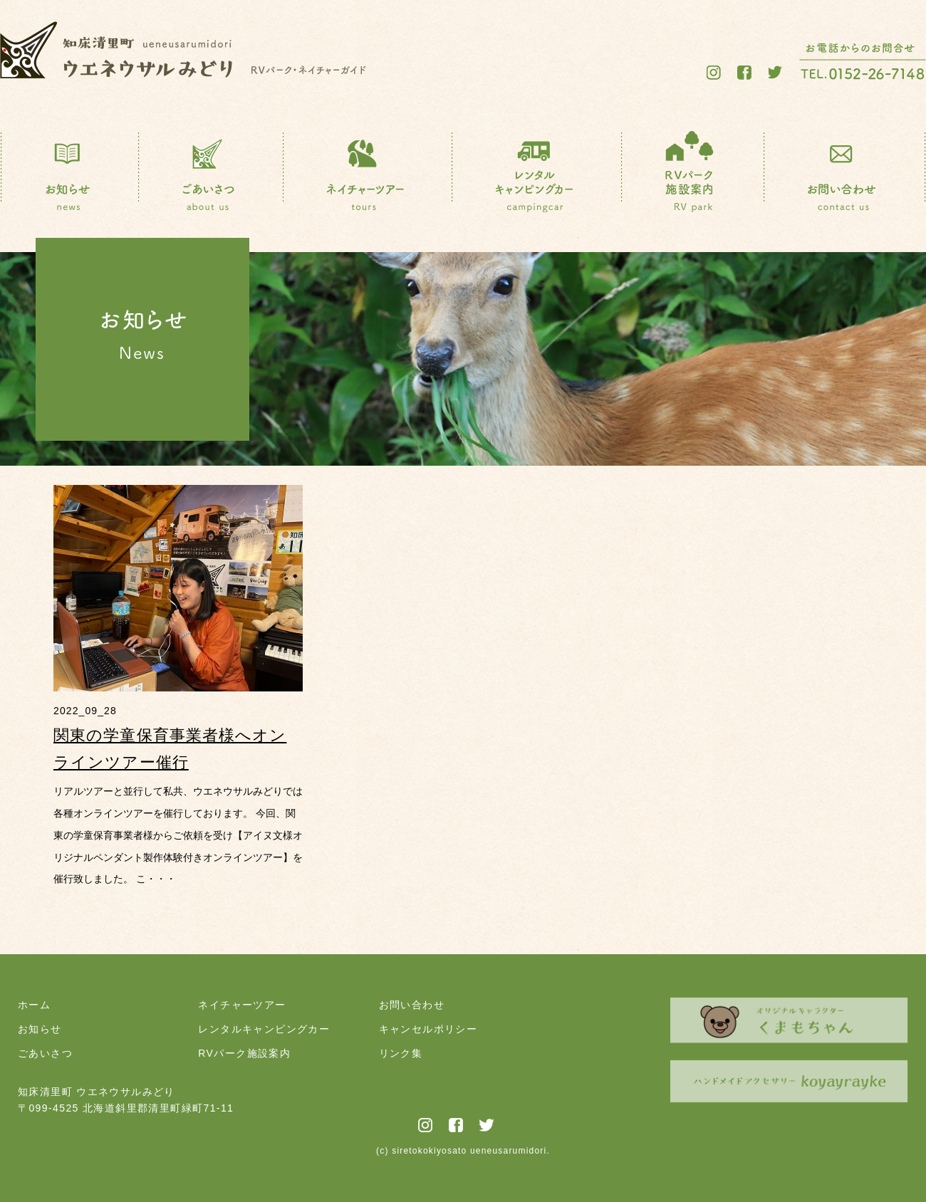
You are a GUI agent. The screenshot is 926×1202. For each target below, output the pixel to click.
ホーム (34, 1004)
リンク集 (401, 1053)
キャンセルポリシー (428, 1029)
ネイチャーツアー (242, 1004)
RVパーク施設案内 (244, 1053)
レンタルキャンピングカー (264, 1029)
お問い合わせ (411, 1004)
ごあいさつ (45, 1053)
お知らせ (40, 1029)
